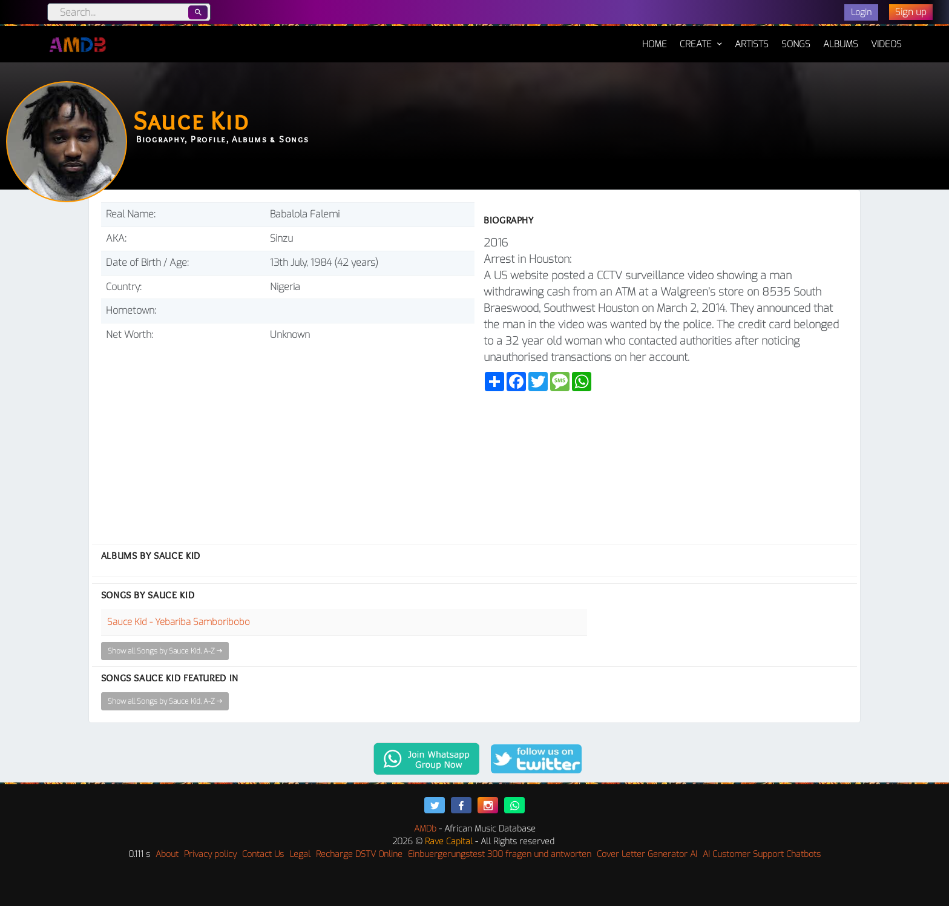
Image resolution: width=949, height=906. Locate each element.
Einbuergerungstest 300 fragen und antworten (499, 854)
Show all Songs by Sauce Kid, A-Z (165, 651)
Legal (299, 854)
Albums (840, 44)
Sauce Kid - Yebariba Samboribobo (178, 622)
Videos (886, 44)
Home (654, 38)
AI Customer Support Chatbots (762, 854)
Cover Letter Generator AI (647, 854)
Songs (795, 44)
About (167, 854)
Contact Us (263, 854)
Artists (752, 44)
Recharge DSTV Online (359, 854)
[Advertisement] (288, 438)
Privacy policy (210, 854)
